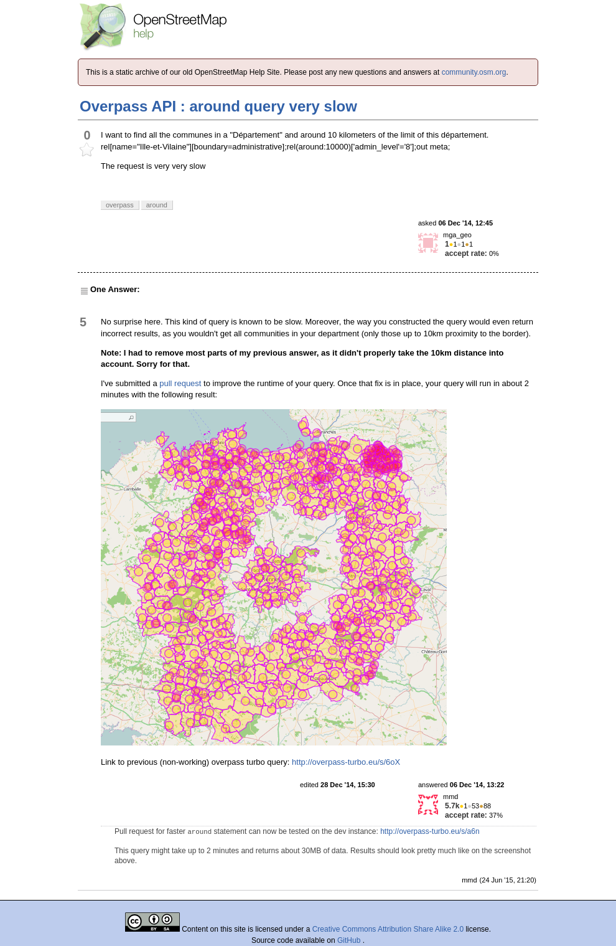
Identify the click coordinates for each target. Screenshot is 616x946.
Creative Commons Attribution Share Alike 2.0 (388, 929)
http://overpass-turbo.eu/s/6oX (346, 762)
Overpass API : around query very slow (218, 106)
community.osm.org (474, 72)
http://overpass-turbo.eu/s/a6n (429, 831)
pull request (180, 383)
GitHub (350, 940)
